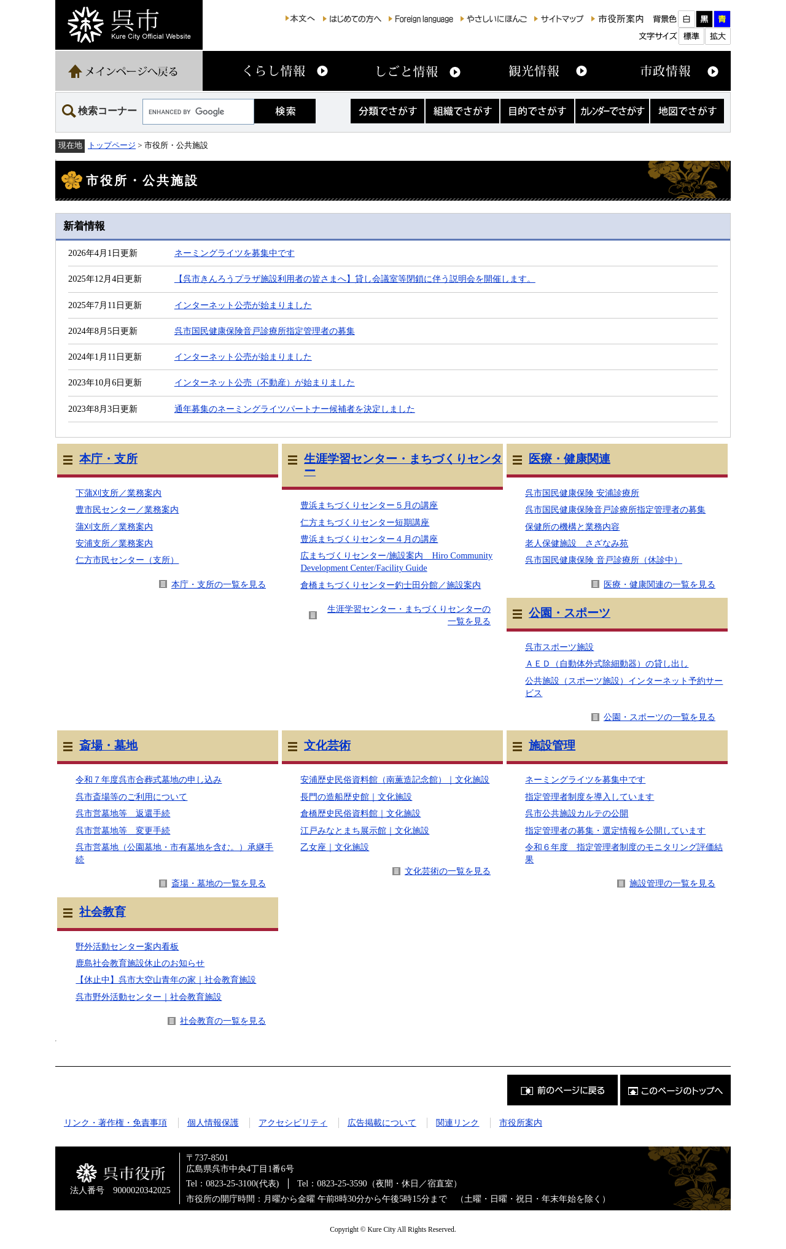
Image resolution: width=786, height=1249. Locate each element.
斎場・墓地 (108, 745)
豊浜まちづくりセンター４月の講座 (369, 539)
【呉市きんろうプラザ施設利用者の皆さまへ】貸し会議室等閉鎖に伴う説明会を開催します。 (354, 279)
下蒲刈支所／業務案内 (118, 493)
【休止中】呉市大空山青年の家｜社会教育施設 (166, 979)
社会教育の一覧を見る (223, 1021)
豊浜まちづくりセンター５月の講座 (369, 505)
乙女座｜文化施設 (334, 847)
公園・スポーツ (569, 612)
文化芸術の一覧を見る (448, 871)
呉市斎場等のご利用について (131, 797)
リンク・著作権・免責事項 (115, 1122)
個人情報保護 (213, 1122)
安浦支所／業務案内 (114, 543)
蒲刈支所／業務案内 (114, 527)
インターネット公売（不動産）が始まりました (264, 382)
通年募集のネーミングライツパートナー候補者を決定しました (294, 409)
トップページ (112, 145)
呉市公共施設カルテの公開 (576, 813)
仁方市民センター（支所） (127, 560)
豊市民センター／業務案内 (127, 509)
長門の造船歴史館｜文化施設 (356, 797)
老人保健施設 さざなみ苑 (576, 543)
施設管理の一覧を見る (672, 883)
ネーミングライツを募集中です (234, 253)
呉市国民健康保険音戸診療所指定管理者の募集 (264, 331)
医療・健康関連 (569, 458)
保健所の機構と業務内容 (572, 527)
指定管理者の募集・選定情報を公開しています (615, 830)
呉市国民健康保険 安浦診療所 (582, 493)
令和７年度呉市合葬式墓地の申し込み (149, 779)
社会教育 (102, 911)
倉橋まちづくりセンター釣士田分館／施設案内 (390, 585)
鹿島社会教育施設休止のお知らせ (140, 963)
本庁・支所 (108, 458)
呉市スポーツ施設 (559, 647)
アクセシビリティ (293, 1122)
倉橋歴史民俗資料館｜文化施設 (360, 813)
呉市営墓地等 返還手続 (123, 813)
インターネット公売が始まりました (243, 305)
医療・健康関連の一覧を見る (659, 584)
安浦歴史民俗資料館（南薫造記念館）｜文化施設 (394, 779)
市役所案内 (520, 1122)
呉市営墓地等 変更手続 (123, 830)
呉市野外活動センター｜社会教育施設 (149, 997)
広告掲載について (382, 1122)
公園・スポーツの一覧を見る (659, 717)
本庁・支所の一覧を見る (218, 584)
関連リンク (457, 1122)
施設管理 (552, 745)
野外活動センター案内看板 (127, 946)
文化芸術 (327, 745)
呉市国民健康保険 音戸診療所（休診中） (603, 560)
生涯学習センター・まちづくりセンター (403, 465)
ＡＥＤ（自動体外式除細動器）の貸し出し (606, 663)
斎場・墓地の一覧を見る (218, 883)
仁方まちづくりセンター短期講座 (364, 522)
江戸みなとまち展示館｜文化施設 (364, 830)
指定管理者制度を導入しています (589, 797)
